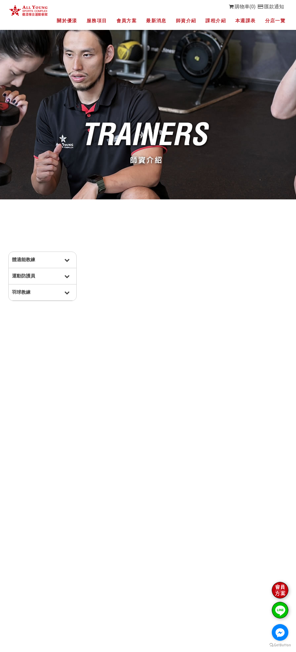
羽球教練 (21, 292)
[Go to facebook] (280, 632)
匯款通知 (271, 7)
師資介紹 (186, 20)
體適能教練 (23, 259)
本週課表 (245, 20)
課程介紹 (215, 20)
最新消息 (156, 20)
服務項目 (97, 20)
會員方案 (126, 20)
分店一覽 (275, 20)
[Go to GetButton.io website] (280, 645)
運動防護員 (23, 275)
